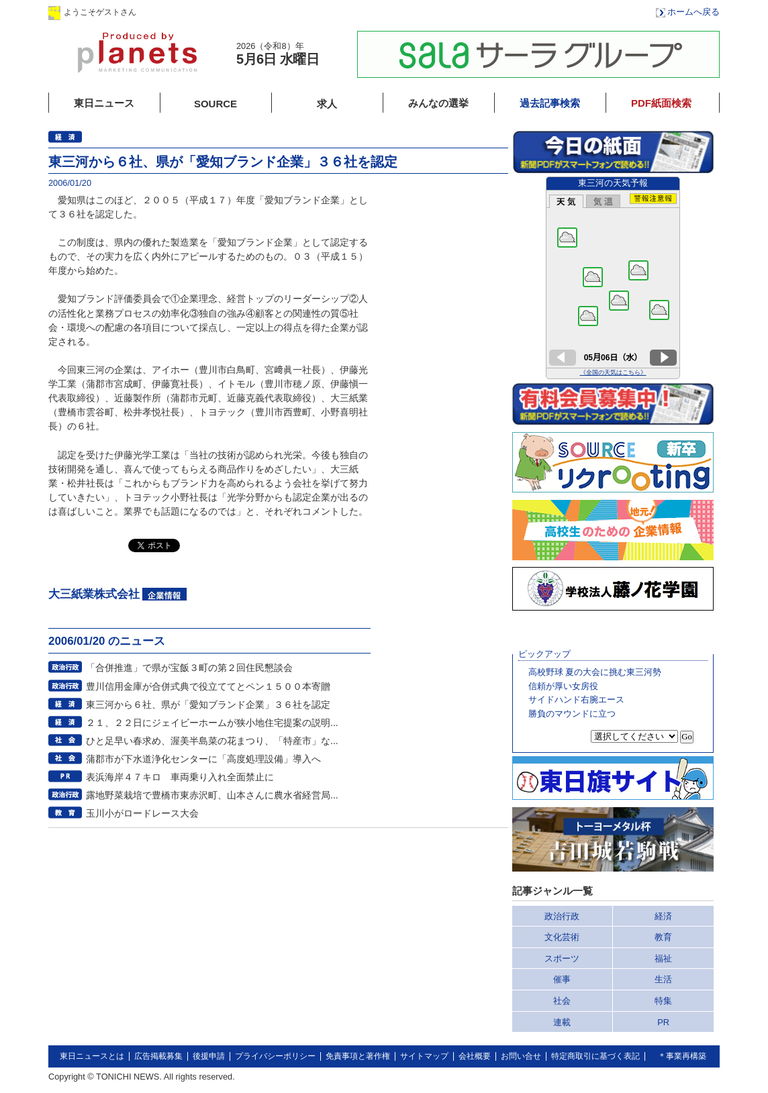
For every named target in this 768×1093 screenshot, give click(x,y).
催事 (562, 979)
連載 (562, 1022)
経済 (663, 916)
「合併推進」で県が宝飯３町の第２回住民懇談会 (189, 667)
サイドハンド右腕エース (576, 699)
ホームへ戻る (693, 12)
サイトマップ (424, 1056)
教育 (663, 937)
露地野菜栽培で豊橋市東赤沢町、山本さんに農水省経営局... (212, 795)
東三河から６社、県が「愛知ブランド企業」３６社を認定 (208, 704)
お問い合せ (521, 1056)
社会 (562, 1001)
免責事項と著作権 (358, 1056)
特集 (663, 1001)
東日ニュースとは (92, 1056)
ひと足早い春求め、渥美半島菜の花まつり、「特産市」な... (212, 740)
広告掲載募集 (158, 1056)
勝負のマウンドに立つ (572, 714)
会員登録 (269, 11)
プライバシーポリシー (275, 1056)
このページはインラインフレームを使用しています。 (613, 277)
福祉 (663, 958)
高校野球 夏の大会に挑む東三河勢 (595, 672)
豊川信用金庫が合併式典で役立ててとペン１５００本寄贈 (208, 686)
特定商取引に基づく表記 (595, 1056)
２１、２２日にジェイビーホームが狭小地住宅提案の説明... (212, 722)
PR (663, 1022)
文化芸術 (561, 937)
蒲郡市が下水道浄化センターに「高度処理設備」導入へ (203, 758)
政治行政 (561, 916)
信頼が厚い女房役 (563, 686)
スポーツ (561, 958)
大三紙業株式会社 (94, 594)
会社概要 (475, 1056)
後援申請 (209, 1056)
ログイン (184, 11)
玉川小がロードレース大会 (142, 813)
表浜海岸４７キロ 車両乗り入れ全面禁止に (180, 777)
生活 (663, 979)
